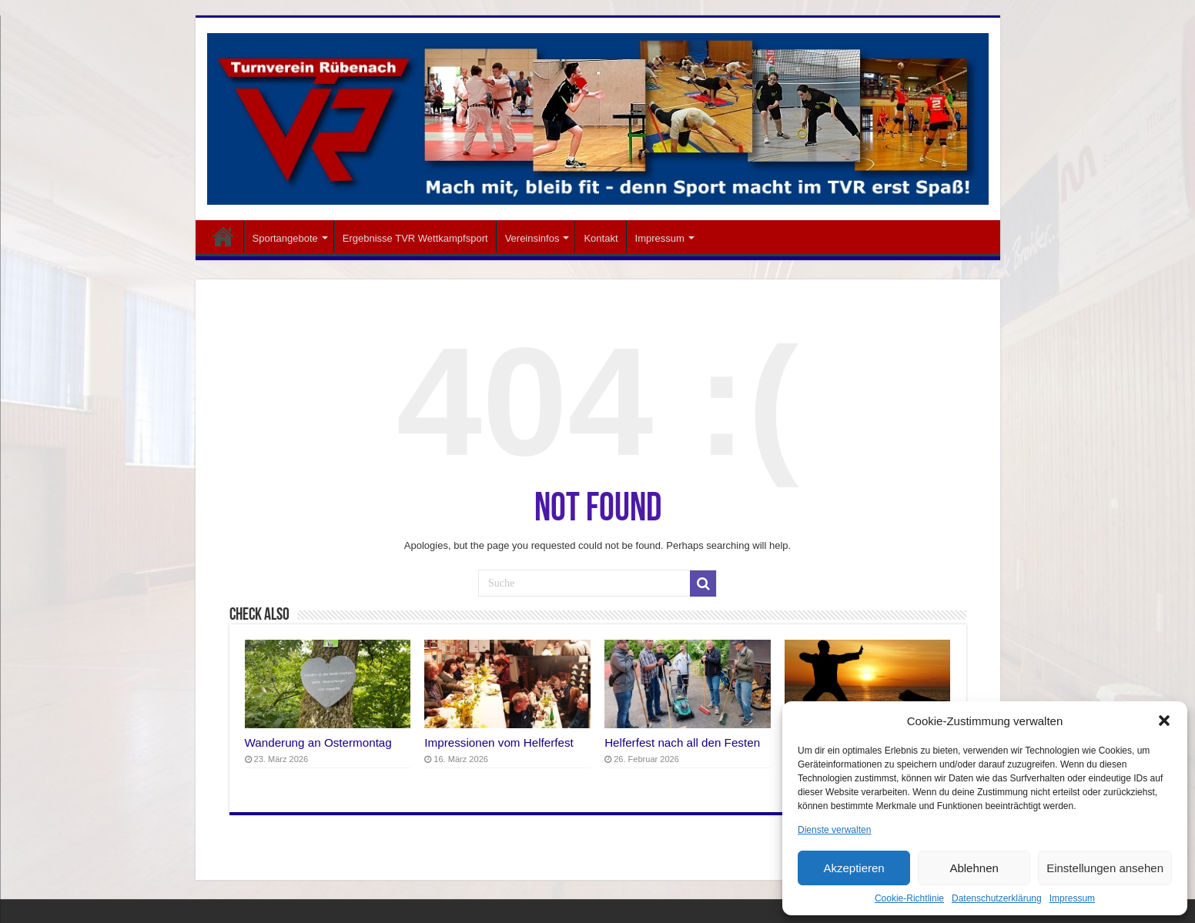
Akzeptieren (853, 868)
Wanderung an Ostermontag (318, 742)
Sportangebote (285, 238)
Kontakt (601, 238)
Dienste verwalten (834, 829)
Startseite (223, 236)
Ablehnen (973, 868)
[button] (1164, 720)
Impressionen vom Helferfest (499, 742)
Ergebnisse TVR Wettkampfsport (415, 238)
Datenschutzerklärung (997, 898)
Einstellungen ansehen (1104, 868)
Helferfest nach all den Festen (682, 742)
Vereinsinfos (532, 238)
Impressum (1072, 898)
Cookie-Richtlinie (909, 898)
